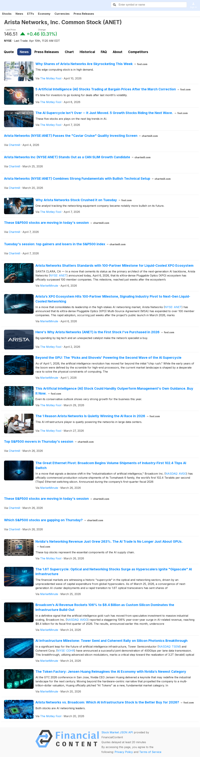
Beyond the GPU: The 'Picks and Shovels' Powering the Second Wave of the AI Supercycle (108, 358)
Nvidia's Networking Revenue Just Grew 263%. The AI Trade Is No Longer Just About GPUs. (109, 543)
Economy (44, 13)
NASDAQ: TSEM (169, 646)
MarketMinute (49, 285)
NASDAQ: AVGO (175, 473)
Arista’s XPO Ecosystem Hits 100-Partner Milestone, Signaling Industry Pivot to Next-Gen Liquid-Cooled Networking (112, 298)
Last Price (11, 29)
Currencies (62, 13)
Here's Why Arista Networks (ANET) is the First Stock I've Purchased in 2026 (104, 332)
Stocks (6, 13)
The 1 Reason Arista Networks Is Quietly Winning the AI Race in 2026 (97, 416)
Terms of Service (150, 752)
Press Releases (84, 13)
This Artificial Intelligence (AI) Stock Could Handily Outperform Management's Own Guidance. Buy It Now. (114, 390)
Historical (87, 52)
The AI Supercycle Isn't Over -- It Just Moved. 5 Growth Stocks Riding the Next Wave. (111, 113)
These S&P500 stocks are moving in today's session (56, 223)
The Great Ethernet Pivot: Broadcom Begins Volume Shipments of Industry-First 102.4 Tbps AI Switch (110, 465)
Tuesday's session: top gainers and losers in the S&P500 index (65, 244)
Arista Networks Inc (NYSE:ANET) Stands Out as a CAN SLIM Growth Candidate (77, 157)
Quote (9, 52)
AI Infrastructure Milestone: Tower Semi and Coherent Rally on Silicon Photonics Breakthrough (111, 641)
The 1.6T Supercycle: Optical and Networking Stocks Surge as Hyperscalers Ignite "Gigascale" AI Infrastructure (113, 571)
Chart (69, 52)
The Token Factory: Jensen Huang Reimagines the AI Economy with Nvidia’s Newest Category (110, 672)
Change (42, 29)
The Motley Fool (50, 78)
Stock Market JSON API (117, 732)
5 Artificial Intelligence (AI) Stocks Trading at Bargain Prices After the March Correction (113, 89)
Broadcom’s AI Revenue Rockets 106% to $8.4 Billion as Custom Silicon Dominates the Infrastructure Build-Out (104, 607)
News (19, 13)
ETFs (30, 13)
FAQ (104, 52)
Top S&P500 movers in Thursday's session (49, 441)
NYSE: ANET (58, 275)
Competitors (138, 52)
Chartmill (14, 145)
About (117, 52)
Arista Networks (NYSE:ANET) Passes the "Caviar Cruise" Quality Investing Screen (81, 136)
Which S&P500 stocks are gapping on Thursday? (53, 520)
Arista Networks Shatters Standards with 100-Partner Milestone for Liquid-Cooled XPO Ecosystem (114, 265)
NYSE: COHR (65, 650)
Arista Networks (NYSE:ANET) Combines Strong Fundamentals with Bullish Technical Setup (87, 178)
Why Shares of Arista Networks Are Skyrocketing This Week (91, 64)
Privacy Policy (124, 752)
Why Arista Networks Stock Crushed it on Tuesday (83, 200)
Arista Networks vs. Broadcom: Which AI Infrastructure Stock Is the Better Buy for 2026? (114, 702)
